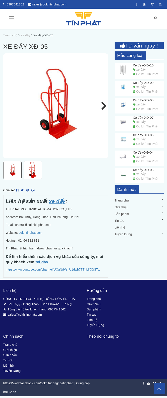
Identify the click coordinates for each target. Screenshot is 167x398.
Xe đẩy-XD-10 (143, 65)
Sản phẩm (122, 214)
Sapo (12, 394)
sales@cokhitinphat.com (49, 4)
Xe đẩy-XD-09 (143, 82)
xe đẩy (57, 203)
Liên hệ (120, 227)
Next (101, 105)
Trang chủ (122, 200)
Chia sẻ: (9, 192)
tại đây (41, 264)
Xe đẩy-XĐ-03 (143, 169)
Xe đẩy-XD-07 (143, 117)
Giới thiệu (121, 207)
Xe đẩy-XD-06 (143, 135)
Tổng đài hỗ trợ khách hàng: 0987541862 (34, 311)
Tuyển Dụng (123, 234)
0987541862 (15, 4)
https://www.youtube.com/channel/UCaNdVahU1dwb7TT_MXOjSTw (53, 271)
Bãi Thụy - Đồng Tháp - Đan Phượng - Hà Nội (37, 306)
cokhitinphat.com (30, 235)
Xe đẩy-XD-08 (143, 100)
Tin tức (119, 220)
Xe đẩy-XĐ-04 (143, 152)
